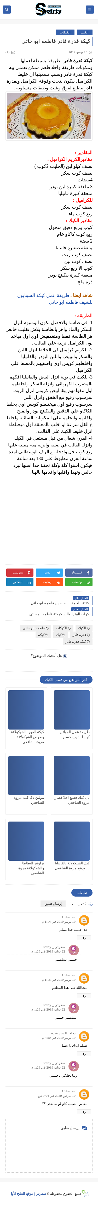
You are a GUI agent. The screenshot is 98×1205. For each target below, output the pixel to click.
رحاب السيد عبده (63, 1033)
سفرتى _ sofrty (54, 947)
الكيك (85, 32)
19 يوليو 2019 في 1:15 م (59, 980)
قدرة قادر (81, 635)
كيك (60, 635)
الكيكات (65, 32)
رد (84, 937)
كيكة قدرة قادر (78, 642)
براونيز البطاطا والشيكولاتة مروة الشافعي (31, 868)
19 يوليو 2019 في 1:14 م (59, 921)
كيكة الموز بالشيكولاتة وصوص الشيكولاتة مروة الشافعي (27, 737)
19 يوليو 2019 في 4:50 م (59, 1038)
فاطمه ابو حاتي (36, 628)
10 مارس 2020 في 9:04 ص (57, 1096)
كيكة (43, 635)
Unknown (69, 917)
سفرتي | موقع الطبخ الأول (27, 1194)
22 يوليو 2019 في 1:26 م (48, 951)
